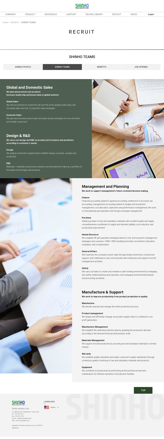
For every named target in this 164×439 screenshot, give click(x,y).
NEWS (134, 14)
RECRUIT (116, 14)
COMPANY (10, 14)
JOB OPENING (141, 67)
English (151, 14)
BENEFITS (101, 67)
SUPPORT (71, 14)
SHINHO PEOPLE (23, 67)
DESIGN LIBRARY (94, 14)
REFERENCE (51, 14)
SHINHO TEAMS (62, 67)
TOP (143, 391)
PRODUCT (30, 14)
